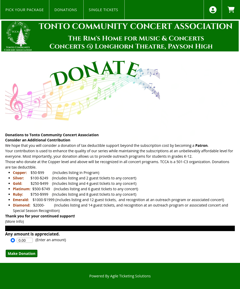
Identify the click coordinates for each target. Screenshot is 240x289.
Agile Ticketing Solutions (130, 275)
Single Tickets (104, 9)
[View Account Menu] (213, 9)
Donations (66, 9)
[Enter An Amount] (25, 240)
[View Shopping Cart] (231, 9)
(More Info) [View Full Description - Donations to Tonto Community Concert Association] (14, 221)
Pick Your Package (24, 9)
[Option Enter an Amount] (13, 240)
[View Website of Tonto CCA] (120, 36)
